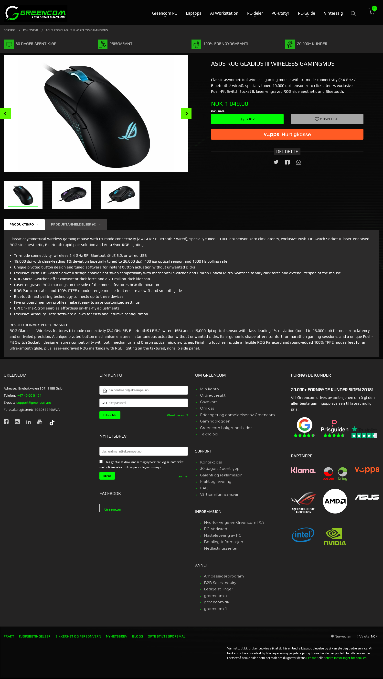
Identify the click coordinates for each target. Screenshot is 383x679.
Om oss (207, 408)
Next (186, 113)
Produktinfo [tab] (22, 224)
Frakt (9, 636)
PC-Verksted (215, 528)
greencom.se (216, 595)
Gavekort (208, 402)
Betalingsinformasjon (223, 541)
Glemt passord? (177, 415)
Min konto (209, 389)
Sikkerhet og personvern (78, 636)
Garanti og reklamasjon (221, 475)
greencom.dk (216, 602)
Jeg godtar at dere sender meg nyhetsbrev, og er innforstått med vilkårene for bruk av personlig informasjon (141, 464)
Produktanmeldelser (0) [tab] (73, 224)
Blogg (137, 636)
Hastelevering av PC (222, 535)
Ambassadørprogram (224, 576)
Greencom (113, 509)
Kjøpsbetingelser (35, 636)
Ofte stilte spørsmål (166, 636)
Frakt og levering (215, 481)
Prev (5, 113)
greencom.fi (215, 608)
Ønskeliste (327, 119)
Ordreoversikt (212, 395)
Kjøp (247, 119)
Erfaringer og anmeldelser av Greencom (237, 414)
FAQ (204, 488)
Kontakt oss (211, 462)
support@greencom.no (33, 402)
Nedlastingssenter (221, 548)
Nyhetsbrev (116, 636)
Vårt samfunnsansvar (219, 494)
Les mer (183, 476)
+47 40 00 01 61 (29, 395)
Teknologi (209, 434)
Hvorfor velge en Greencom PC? (234, 522)
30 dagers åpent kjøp (220, 468)
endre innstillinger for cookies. (346, 658)
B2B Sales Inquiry (220, 582)
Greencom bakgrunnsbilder (226, 427)
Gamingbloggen (215, 421)
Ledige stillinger (218, 589)
